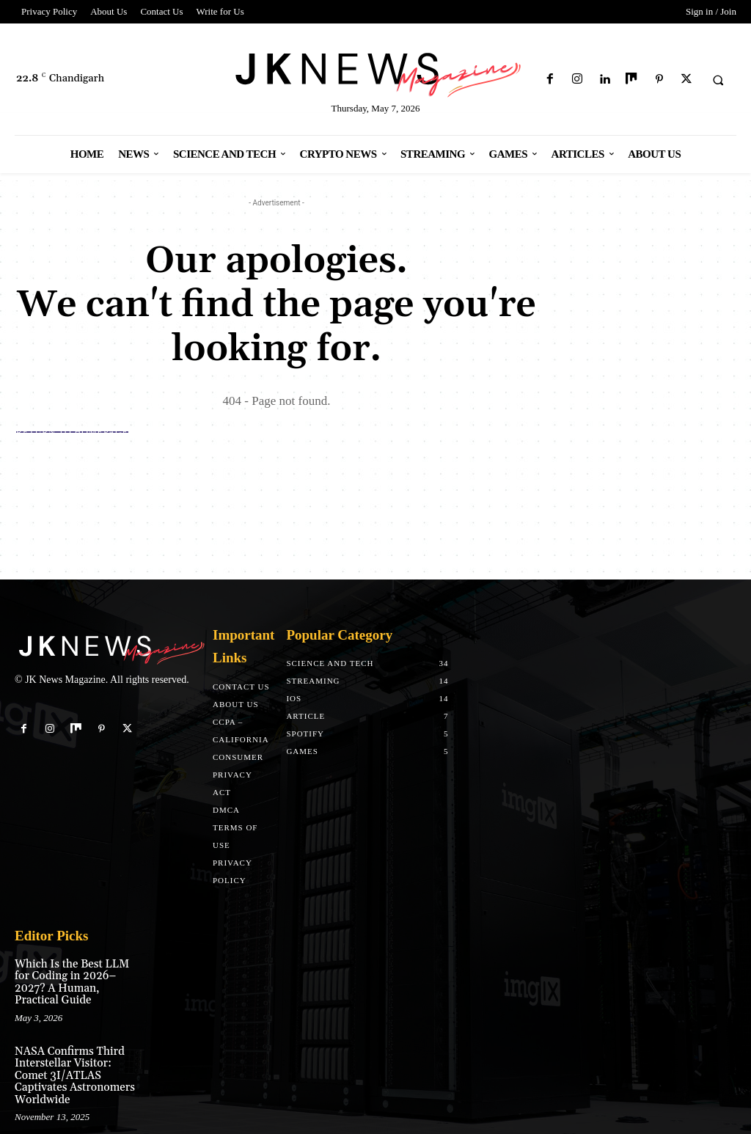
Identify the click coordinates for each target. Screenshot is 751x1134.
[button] (718, 80)
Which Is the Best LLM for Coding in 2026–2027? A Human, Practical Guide (76, 975)
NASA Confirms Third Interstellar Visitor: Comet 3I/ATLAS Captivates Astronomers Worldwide (76, 1053)
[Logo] (375, 72)
